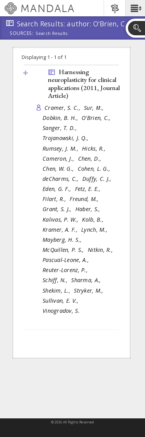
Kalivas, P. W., (61, 219)
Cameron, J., (59, 158)
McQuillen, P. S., (64, 249)
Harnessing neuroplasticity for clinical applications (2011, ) (84, 84)
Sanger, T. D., (60, 128)
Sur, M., (94, 107)
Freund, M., (85, 199)
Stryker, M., (89, 290)
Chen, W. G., (59, 168)
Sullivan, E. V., (61, 300)
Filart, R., (55, 199)
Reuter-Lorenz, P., (66, 270)
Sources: (22, 33)
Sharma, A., (86, 280)
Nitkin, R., (101, 249)
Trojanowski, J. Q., (66, 138)
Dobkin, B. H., (61, 117)
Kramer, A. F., (61, 229)
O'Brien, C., (97, 117)
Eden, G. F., (58, 188)
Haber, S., (88, 209)
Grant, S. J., (58, 209)
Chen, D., (90, 158)
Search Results (52, 33)
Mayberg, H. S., (63, 239)
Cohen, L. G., (95, 168)
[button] (135, 8)
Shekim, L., (57, 290)
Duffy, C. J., (97, 178)
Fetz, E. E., (88, 188)
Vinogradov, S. (61, 310)
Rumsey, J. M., (61, 148)
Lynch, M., (95, 229)
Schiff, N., (56, 280)
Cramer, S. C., (63, 107)
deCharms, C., (61, 178)
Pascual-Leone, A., (66, 260)
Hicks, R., (94, 148)
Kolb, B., (93, 219)
